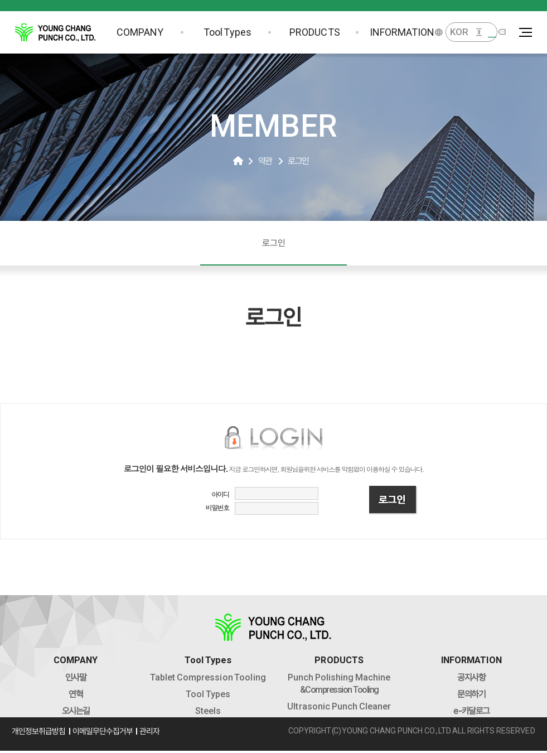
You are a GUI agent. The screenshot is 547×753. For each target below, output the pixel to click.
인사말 (80, 679)
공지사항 (467, 679)
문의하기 (467, 696)
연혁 (80, 696)
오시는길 (80, 713)
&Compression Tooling (338, 685)
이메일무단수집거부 (110, 736)
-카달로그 (467, 713)
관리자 (159, 736)
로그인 (273, 243)
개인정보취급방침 (44, 736)
